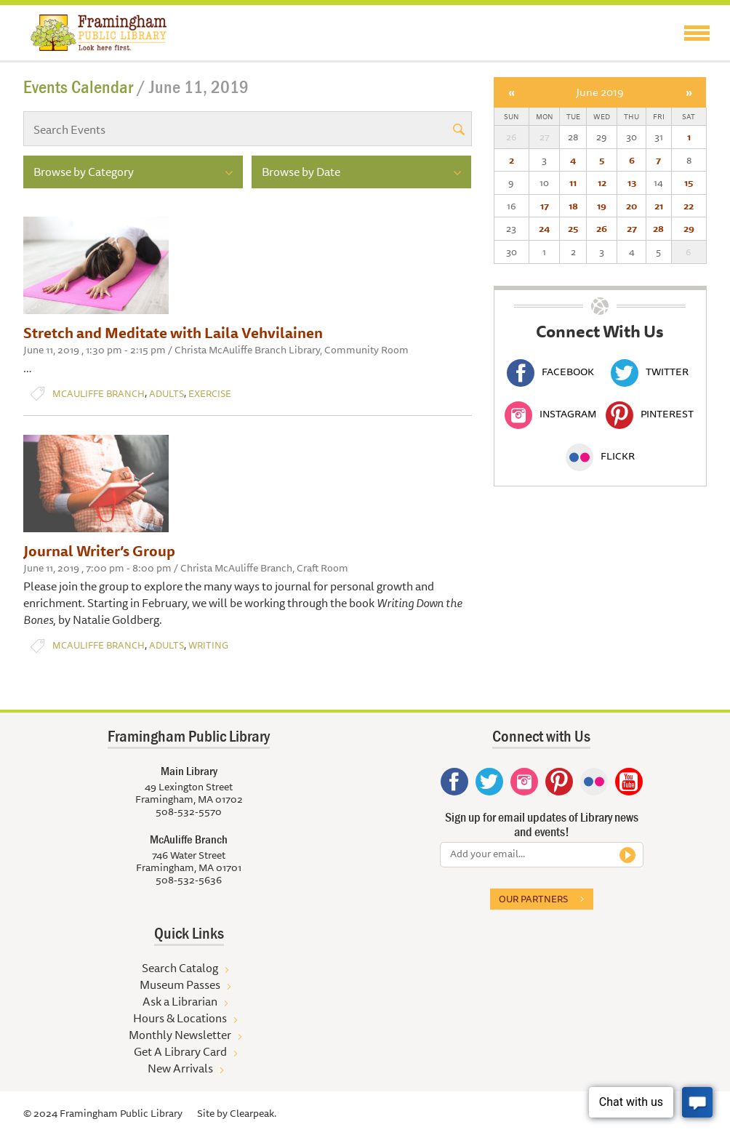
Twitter (650, 372)
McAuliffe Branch (98, 393)
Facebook (550, 372)
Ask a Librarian (180, 1001)
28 (658, 228)
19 (601, 205)
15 (688, 182)
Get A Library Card (180, 1051)
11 (573, 182)
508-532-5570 (189, 811)
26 (601, 228)
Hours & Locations (180, 1017)
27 (632, 228)
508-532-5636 (189, 880)
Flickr (600, 456)
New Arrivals (180, 1068)
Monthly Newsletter (180, 1034)
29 (688, 228)
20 (631, 205)
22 (688, 205)
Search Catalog (180, 967)
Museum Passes (180, 984)
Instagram (550, 414)
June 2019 (600, 92)
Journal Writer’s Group (99, 551)
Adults (166, 393)
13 (631, 182)
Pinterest (650, 414)
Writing (208, 645)
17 (544, 205)
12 (602, 182)
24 (544, 228)
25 (573, 228)
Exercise (209, 393)
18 (573, 205)
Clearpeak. (253, 1113)
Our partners (533, 898)
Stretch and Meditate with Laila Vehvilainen (173, 332)
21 (658, 205)
